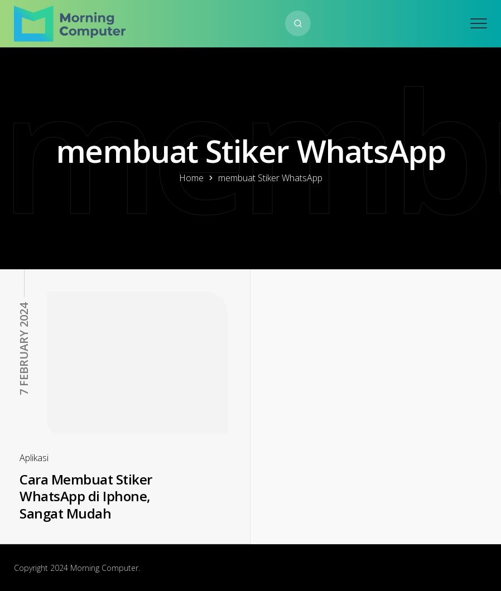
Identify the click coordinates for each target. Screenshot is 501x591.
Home (191, 178)
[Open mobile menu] (478, 23)
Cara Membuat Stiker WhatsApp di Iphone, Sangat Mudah (86, 496)
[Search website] (298, 23)
